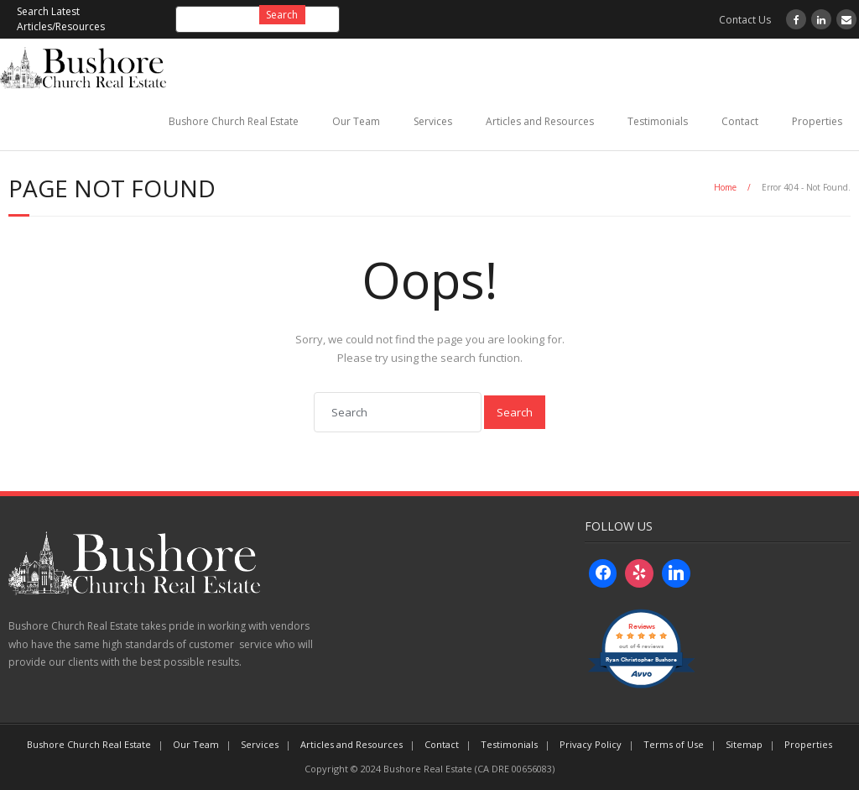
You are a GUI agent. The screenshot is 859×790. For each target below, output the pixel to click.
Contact (739, 121)
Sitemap (744, 744)
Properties (817, 121)
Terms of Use (673, 744)
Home (725, 187)
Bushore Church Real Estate (234, 121)
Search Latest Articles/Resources (61, 19)
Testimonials (657, 121)
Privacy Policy (591, 744)
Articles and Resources (540, 121)
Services (433, 121)
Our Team (356, 121)
